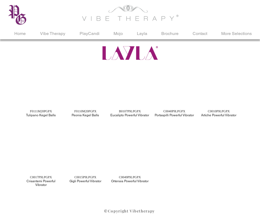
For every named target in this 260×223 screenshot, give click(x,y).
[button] (41, 99)
